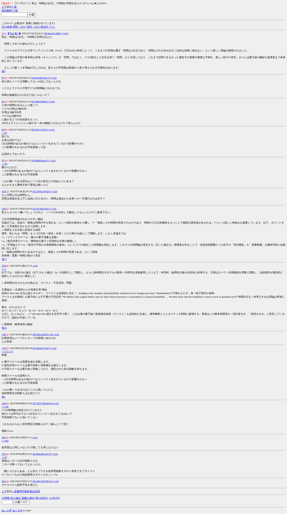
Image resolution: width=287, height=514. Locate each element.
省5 (4, 71)
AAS (65, 33)
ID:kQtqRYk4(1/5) (41, 77)
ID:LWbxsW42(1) (41, 191)
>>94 (4, 163)
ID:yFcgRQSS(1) (41, 208)
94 (3, 129)
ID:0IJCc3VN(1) (40, 129)
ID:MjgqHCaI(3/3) (42, 453)
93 (3, 101)
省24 (4, 327)
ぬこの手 (7, 510)
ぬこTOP (18, 510)
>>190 (5, 406)
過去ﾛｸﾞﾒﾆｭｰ (47, 26)
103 (4, 191)
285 (4, 437)
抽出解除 (7, 10)
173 (11, 351)
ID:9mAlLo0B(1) (53, 33)
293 (4, 453)
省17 (4, 259)
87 (3, 77)
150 (4, 265)
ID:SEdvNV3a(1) (41, 348)
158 (4, 334)
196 (4, 403)
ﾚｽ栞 (15, 10)
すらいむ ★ (14, 33)
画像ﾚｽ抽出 (28, 497)
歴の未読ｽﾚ (41, 497)
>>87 (4, 132)
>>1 (4, 269)
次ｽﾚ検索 (7, 26)
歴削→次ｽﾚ (19, 26)
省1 (4, 396)
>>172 (5, 351)
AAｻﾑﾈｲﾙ (54, 497)
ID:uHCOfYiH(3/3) (42, 481)
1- (13, 6)
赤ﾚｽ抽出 (15, 497)
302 (4, 481)
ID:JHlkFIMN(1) (40, 101)
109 (4, 208)
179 (4, 348)
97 (3, 160)
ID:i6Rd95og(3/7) (40, 160)
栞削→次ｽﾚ (33, 26)
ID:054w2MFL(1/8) (42, 334)
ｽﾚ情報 (6, 497)
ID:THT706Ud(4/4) (42, 403)
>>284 (5, 440)
